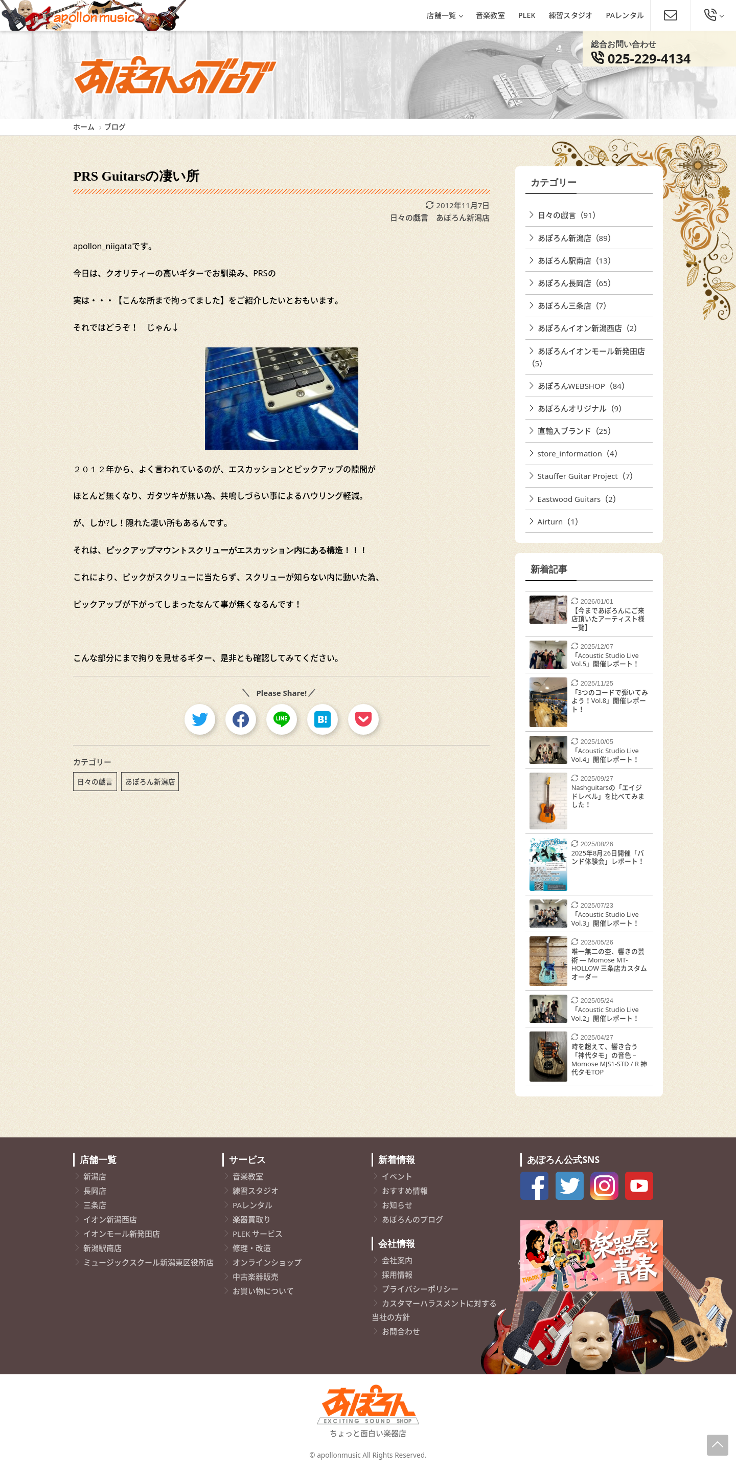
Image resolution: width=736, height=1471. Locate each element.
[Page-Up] (717, 1445)
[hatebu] (322, 719)
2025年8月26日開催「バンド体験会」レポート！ (608, 857)
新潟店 (94, 1176)
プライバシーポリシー (420, 1289)
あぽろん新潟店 (463, 217)
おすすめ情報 (405, 1190)
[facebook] (241, 719)
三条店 (94, 1205)
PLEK (527, 15)
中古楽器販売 (256, 1276)
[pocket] (363, 719)
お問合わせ (401, 1331)
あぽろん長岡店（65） (576, 283)
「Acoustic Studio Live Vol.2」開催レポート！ (605, 1014)
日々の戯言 (409, 217)
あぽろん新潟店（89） (576, 238)
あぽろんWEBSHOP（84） (583, 386)
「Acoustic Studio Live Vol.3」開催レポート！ (605, 919)
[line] (281, 719)
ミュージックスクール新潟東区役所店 (148, 1262)
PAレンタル (625, 15)
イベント (397, 1176)
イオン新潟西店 (110, 1219)
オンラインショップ (267, 1262)
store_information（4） (580, 453)
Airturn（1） (560, 521)
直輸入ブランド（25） (576, 431)
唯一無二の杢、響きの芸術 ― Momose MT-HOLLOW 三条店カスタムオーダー (609, 964)
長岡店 (94, 1190)
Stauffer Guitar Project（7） (588, 476)
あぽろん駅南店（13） (576, 260)
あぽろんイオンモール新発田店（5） (586, 357)
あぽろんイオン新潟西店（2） (590, 328)
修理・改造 (252, 1248)
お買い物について (263, 1291)
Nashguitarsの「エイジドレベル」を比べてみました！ (608, 796)
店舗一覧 (444, 15)
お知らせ (397, 1205)
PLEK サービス (258, 1233)
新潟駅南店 (102, 1248)
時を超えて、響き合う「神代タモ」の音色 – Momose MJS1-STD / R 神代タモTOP (609, 1059)
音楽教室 (490, 15)
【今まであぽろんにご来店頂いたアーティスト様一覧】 (608, 619)
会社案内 (397, 1260)
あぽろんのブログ (412, 1219)
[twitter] (200, 719)
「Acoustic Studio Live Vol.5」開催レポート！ (605, 660)
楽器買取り (252, 1219)
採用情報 (397, 1274)
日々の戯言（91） (569, 215)
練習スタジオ (571, 15)
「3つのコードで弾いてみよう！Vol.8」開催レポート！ (609, 701)
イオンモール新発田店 (121, 1233)
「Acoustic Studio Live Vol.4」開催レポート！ (605, 755)
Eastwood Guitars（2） (579, 499)
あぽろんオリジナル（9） (582, 408)
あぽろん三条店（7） (574, 305)
